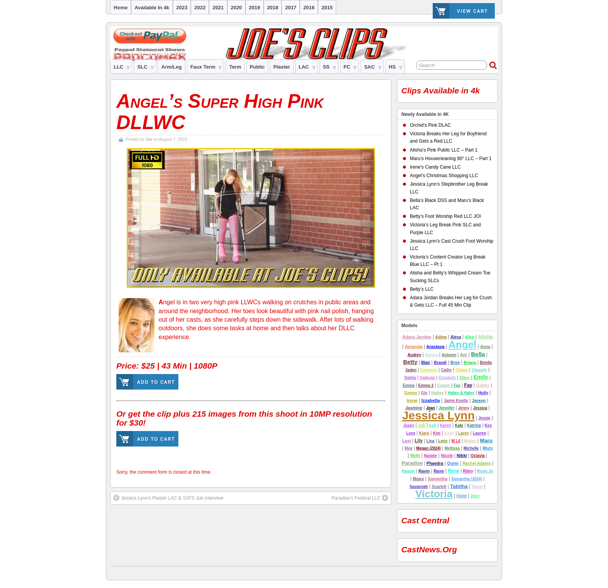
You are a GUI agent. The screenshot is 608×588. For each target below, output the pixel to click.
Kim (436, 433)
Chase (462, 369)
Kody (449, 433)
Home (121, 7)
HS (395, 68)
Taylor (477, 487)
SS (329, 68)
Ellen (464, 377)
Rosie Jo (485, 471)
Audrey (414, 355)
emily (480, 377)
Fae (457, 385)
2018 (272, 7)
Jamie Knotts (456, 400)
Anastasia (435, 347)
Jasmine (413, 407)
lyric (442, 441)
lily (419, 440)
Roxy (418, 478)
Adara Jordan (416, 336)
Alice (469, 337)
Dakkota (427, 378)
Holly (483, 392)
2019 (254, 7)
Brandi (440, 362)
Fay (468, 385)
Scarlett (439, 487)
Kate (459, 425)
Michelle (470, 448)
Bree (454, 362)
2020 (236, 7)
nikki (462, 455)
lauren (479, 433)
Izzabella (430, 400)
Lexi (406, 440)
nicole (447, 456)
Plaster (281, 67)
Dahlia (410, 378)
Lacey (463, 433)
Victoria (434, 494)
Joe (148, 139)
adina (441, 337)
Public (257, 67)
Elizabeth (447, 378)
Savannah (418, 487)
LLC (122, 68)
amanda (414, 346)
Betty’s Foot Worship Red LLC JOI (445, 216)
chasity (479, 369)
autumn (449, 355)
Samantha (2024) (466, 479)
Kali (432, 425)
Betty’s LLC (422, 289)
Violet (461, 496)
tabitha (459, 486)
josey (408, 425)
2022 (200, 7)
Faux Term (206, 68)
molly (415, 456)
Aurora (431, 355)
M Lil (455, 441)
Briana (470, 362)
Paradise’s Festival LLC (360, 498)
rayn (439, 471)
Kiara (424, 433)
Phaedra (435, 463)
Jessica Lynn (438, 415)
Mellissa (452, 448)
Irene (412, 400)
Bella (478, 354)
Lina (431, 441)
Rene (453, 471)
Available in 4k (152, 7)
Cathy (446, 370)
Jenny (464, 408)
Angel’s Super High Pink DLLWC (220, 111)
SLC (145, 68)
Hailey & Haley (460, 393)
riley (468, 471)
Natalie (430, 456)
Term (235, 67)
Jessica (480, 408)
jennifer (446, 408)
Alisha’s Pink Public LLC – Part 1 (444, 150)
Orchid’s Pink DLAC (430, 125)
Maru (486, 440)
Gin (424, 393)
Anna (485, 347)
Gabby (483, 385)
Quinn (453, 463)
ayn (463, 355)
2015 (327, 7)
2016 (308, 7)
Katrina (474, 425)
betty (410, 362)
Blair (425, 362)
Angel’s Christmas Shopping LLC (444, 175)
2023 (182, 7)
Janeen (479, 400)
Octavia (478, 456)
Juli (421, 425)
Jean (430, 408)
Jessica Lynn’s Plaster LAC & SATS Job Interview (168, 498)
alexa (456, 337)
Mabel (470, 440)
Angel (462, 344)
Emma (409, 385)
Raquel (408, 471)
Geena (410, 392)
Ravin (424, 471)
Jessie (484, 418)
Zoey (475, 496)
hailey (437, 392)
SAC (372, 68)
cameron (428, 370)
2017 (290, 7)
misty (487, 448)
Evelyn (443, 385)
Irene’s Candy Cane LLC (435, 167)
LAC (307, 68)
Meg (409, 448)
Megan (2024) (428, 448)
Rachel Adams (477, 463)
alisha (485, 337)
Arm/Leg (171, 67)
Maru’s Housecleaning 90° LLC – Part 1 (451, 158)
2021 (218, 7)
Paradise (412, 463)
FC (350, 68)
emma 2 (426, 385)
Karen (445, 425)
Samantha (437, 478)
